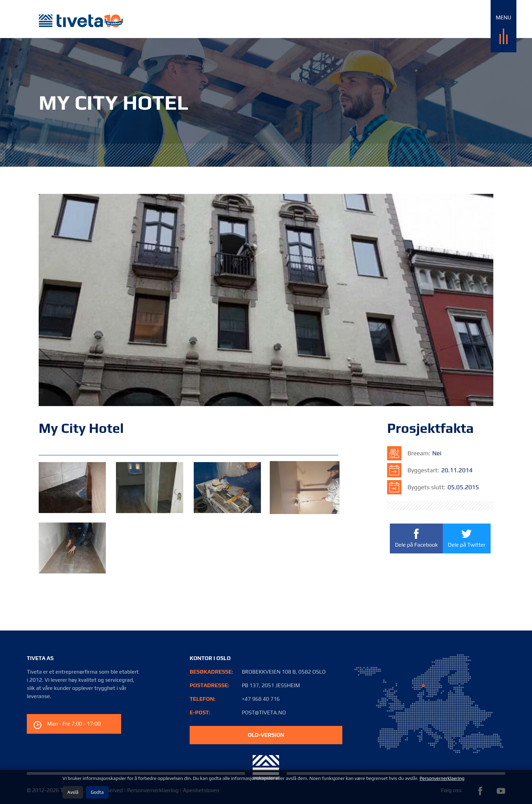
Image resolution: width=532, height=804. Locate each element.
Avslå (72, 792)
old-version (266, 735)
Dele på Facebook (416, 538)
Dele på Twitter (466, 538)
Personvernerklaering (442, 778)
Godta (97, 792)
